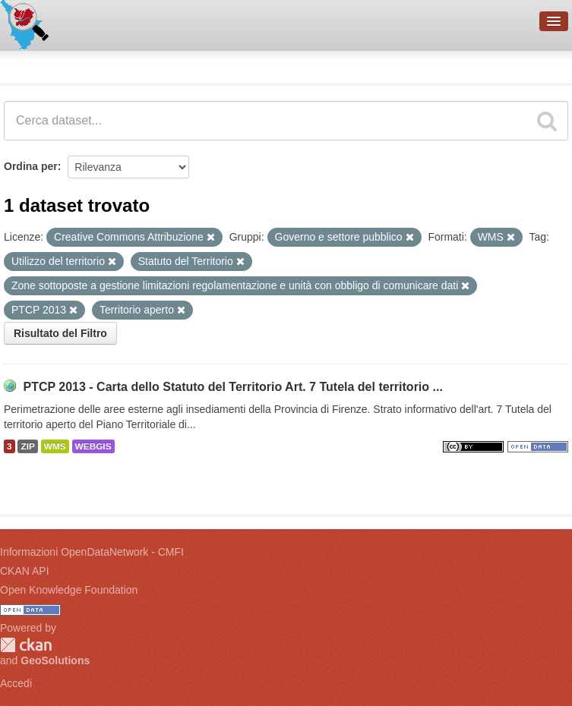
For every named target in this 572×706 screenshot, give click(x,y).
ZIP (27, 446)
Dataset (27, 64)
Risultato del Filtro (60, 333)
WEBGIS (93, 446)
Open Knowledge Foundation (68, 590)
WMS (55, 446)
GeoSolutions (55, 660)
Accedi (16, 683)
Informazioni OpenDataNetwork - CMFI (92, 552)
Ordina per (31, 166)
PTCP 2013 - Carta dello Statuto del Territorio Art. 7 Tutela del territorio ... (232, 386)
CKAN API (24, 571)
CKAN (26, 645)
